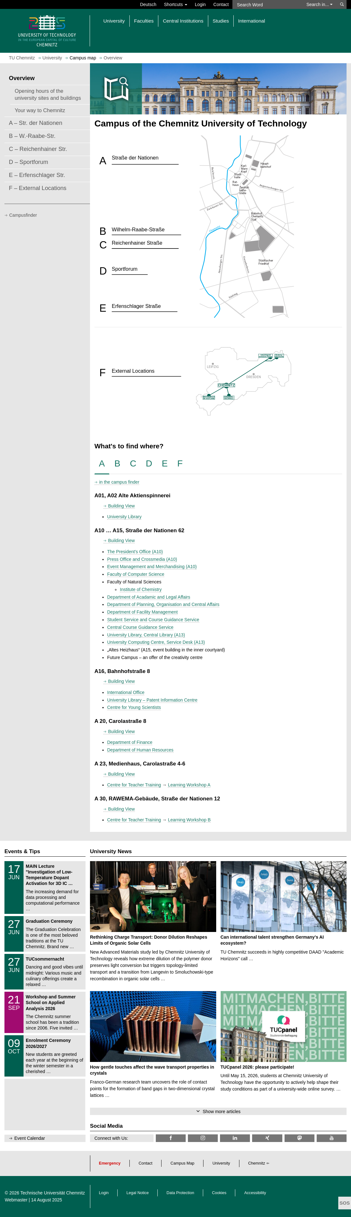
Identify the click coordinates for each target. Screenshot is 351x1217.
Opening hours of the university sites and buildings (48, 94)
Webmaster (16, 1199)
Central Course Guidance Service (140, 627)
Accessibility (255, 1193)
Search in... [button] (319, 4)
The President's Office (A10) (135, 551)
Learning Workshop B (189, 819)
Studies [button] (221, 21)
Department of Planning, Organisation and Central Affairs (163, 604)
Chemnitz (256, 1163)
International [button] (251, 21)
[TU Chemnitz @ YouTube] (332, 1138)
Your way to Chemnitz (40, 110)
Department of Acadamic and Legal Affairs (148, 597)
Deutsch (148, 4)
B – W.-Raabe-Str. (32, 136)
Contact (221, 4)
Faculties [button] (144, 21)
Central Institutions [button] (183, 21)
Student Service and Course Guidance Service (153, 619)
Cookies (219, 1193)
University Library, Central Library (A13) (146, 634)
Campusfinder (23, 215)
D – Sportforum (28, 162)
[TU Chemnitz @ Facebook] (171, 1138)
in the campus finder (119, 482)
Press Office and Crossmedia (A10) (142, 559)
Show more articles (221, 1111)
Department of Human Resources (140, 749)
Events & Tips (22, 851)
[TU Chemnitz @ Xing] (267, 1138)
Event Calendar (29, 1138)
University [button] (114, 21)
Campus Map (182, 1163)
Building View (121, 505)
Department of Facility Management (142, 612)
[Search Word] (266, 4)
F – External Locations (37, 188)
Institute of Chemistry (141, 589)
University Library (124, 516)
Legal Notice (138, 1193)
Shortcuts (175, 4)
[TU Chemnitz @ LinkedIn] (235, 1138)
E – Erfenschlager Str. (37, 175)
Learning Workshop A (189, 784)
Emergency (109, 1163)
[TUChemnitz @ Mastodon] (299, 1138)
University (221, 1163)
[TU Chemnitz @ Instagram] (203, 1138)
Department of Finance (129, 742)
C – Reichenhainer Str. (38, 149)
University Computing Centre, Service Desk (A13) (156, 642)
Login (200, 4)
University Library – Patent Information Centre (152, 700)
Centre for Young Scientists (134, 707)
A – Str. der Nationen (35, 123)
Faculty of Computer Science (135, 574)
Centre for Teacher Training (134, 784)
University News (111, 851)
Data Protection (180, 1193)
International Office (125, 692)
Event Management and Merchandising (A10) (152, 566)
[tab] (101, 463)
